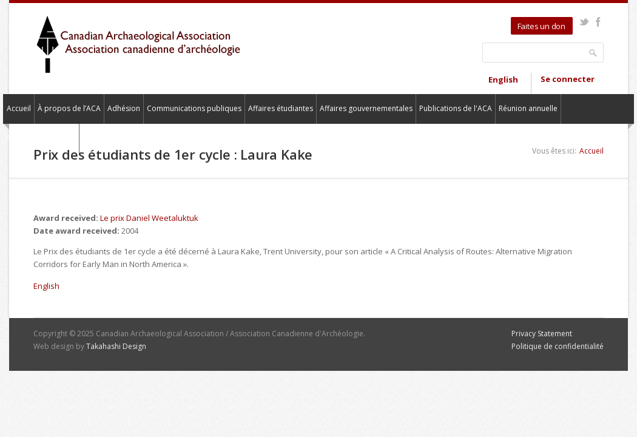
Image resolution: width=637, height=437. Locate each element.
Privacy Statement (541, 333)
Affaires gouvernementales (366, 108)
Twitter (584, 22)
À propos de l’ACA (69, 108)
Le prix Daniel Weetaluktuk (149, 217)
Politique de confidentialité (557, 346)
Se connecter (568, 78)
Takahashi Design (116, 346)
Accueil (19, 108)
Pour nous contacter (41, 138)
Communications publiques (194, 108)
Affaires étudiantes (280, 108)
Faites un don (541, 26)
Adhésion (123, 108)
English (503, 79)
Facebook (598, 22)
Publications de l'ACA (455, 108)
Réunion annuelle (528, 108)
